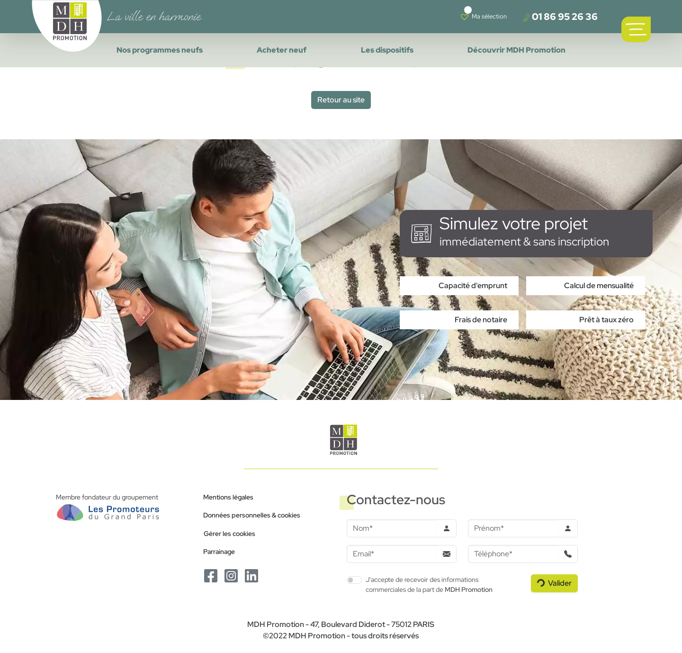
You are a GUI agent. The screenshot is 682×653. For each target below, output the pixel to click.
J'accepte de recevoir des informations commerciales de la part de (429, 584)
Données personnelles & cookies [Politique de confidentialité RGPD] (251, 514)
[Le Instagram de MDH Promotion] (232, 575)
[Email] (392, 554)
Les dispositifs (387, 50)
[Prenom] (513, 528)
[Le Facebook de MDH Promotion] (211, 575)
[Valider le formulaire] (554, 583)
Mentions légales (228, 496)
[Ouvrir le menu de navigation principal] (636, 29)
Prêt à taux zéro (606, 320)
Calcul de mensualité (599, 285)
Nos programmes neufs (160, 50)
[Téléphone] (513, 554)
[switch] (354, 580)
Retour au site (341, 100)
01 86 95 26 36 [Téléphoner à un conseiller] (560, 16)
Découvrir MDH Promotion (516, 50)
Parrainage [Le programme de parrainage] (219, 551)
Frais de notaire (481, 320)
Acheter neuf (281, 50)
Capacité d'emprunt (473, 285)
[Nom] (392, 528)
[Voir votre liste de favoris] (484, 16)
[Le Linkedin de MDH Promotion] (251, 575)
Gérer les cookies (229, 533)
